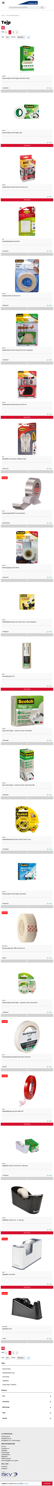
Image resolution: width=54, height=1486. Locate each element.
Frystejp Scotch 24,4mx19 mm (11, 295)
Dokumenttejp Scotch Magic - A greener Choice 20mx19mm (19, 1002)
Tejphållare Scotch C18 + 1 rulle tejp (13, 1220)
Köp (27, 91)
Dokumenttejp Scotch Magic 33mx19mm (14, 894)
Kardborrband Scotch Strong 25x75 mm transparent (17, 350)
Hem (2, 15)
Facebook (4, 1466)
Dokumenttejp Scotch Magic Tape (12, 132)
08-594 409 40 (5, 1436)
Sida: (2, 32)
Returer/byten (5, 1452)
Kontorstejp (5, 1377)
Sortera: (13, 37)
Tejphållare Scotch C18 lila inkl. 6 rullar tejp (15, 1165)
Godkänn (47, 1483)
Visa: (2, 37)
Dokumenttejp (6, 1369)
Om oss (3, 1446)
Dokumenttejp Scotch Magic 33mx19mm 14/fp (15, 78)
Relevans (21, 37)
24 (7, 37)
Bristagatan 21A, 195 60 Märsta (10, 1440)
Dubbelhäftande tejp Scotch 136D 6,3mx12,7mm (16, 839)
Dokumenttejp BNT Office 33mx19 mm (13, 948)
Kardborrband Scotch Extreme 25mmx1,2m (15, 187)
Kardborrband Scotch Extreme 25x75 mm (14, 404)
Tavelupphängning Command (10, 241)
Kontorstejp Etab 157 (8, 676)
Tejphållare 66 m (7, 1329)
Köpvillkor (4, 1450)
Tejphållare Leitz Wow (8, 1274)
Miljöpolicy (4, 1456)
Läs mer (26, 1483)
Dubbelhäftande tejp (8, 1373)
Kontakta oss (5, 1448)
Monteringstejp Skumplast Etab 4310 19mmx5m (16, 1057)
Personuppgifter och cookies (9, 1460)
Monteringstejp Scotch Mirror (10, 567)
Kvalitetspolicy (5, 1454)
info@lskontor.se (6, 1438)
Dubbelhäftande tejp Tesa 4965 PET (13, 1111)
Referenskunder (6, 1458)
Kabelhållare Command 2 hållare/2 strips (14, 459)
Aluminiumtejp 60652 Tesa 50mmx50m (13, 513)
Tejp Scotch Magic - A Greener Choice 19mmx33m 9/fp (18, 785)
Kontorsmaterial (12, 15)
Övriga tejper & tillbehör (9, 1384)
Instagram (4, 1468)
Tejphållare (5, 1380)
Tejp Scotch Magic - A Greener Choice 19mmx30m (17, 730)
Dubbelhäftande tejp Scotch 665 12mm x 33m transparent (19, 622)
